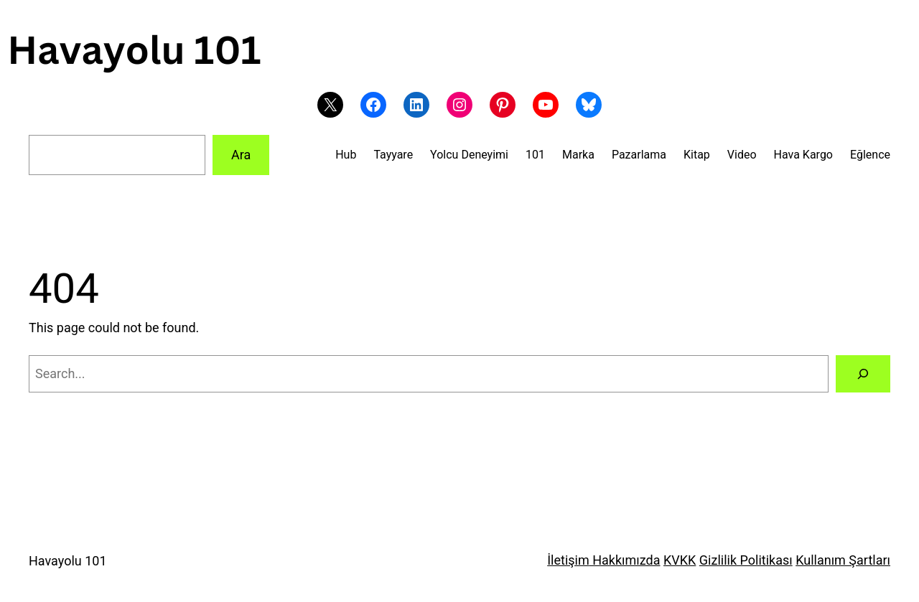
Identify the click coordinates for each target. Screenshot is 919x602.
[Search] (863, 373)
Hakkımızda (625, 560)
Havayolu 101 (68, 560)
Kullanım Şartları (843, 560)
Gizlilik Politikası (746, 560)
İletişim (568, 560)
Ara (241, 154)
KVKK (679, 560)
